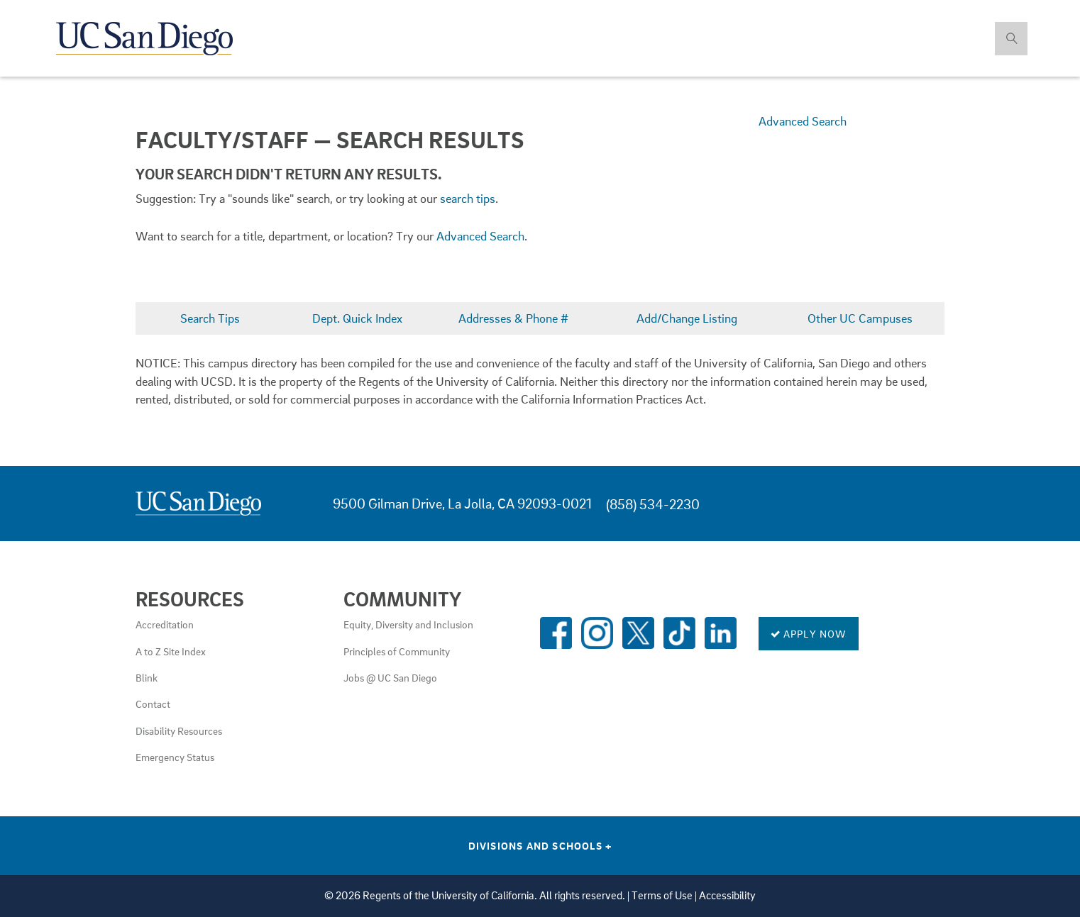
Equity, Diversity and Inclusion (408, 624)
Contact (153, 703)
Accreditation (165, 624)
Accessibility (727, 895)
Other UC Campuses (860, 318)
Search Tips (210, 318)
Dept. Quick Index (357, 318)
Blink (147, 677)
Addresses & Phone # (513, 318)
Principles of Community (396, 651)
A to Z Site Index (171, 651)
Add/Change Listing (687, 318)
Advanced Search (803, 120)
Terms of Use (662, 895)
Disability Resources (179, 730)
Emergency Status (175, 756)
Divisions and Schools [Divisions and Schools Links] (540, 845)
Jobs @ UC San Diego (390, 677)
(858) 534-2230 (653, 504)
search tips (467, 198)
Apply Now (808, 633)
